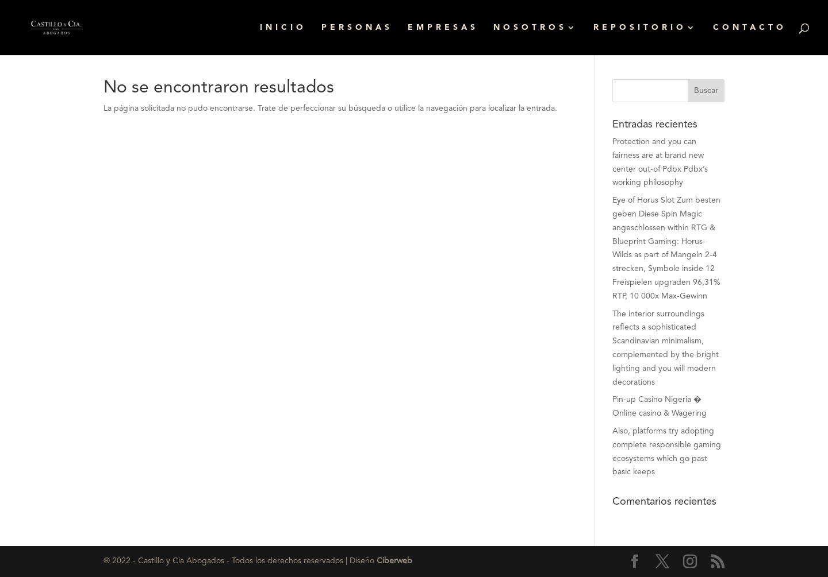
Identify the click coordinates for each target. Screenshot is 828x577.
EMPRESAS (443, 28)
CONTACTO (750, 28)
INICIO (283, 28)
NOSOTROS (530, 28)
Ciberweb (394, 561)
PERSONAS (357, 28)
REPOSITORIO (640, 28)
